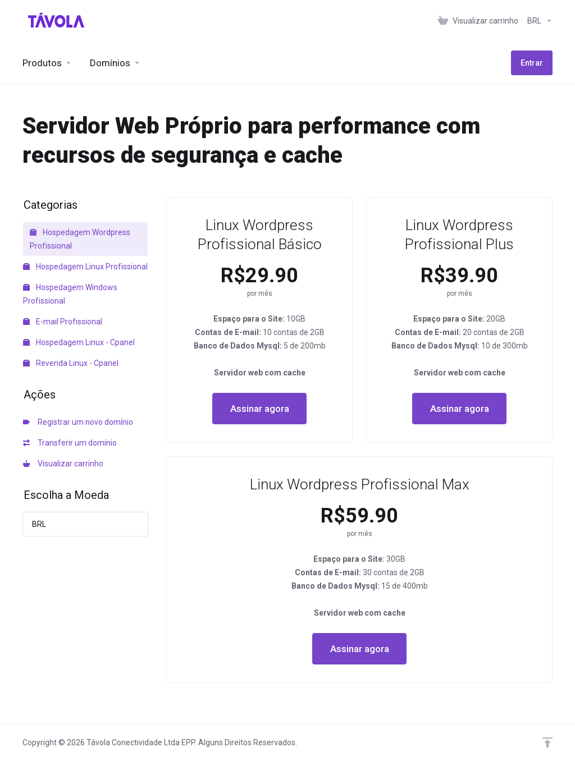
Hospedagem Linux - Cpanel (79, 342)
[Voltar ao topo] (547, 742)
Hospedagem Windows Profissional (70, 294)
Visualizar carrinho (63, 463)
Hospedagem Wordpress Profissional (80, 239)
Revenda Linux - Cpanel (70, 363)
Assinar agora (259, 408)
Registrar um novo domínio (78, 422)
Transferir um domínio (70, 442)
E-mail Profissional (62, 321)
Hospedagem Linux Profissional (85, 266)
